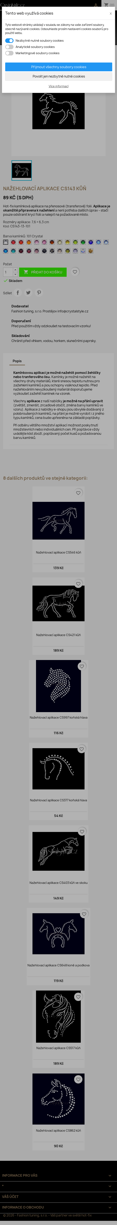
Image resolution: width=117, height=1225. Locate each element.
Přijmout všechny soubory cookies (58, 67)
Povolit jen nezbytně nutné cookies (59, 76)
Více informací (58, 86)
